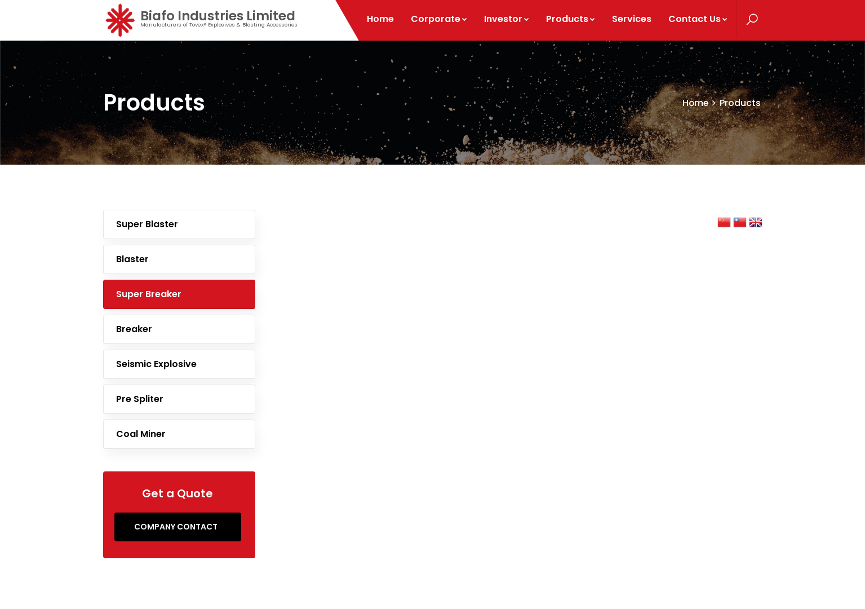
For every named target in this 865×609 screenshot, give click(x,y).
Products (571, 18)
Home (380, 18)
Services (632, 18)
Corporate (439, 18)
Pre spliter (139, 398)
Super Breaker (148, 294)
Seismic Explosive (156, 364)
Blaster (132, 259)
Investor (507, 18)
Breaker (134, 329)
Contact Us (698, 18)
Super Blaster (147, 224)
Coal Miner (141, 433)
